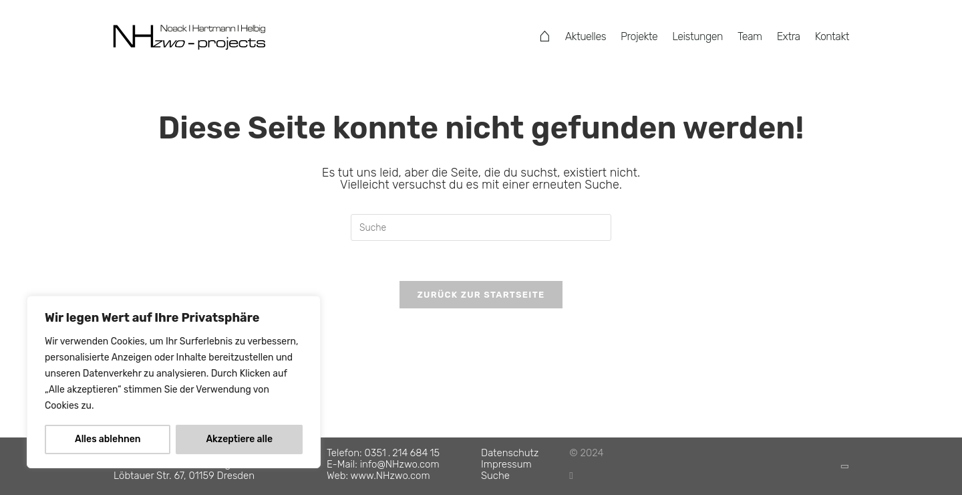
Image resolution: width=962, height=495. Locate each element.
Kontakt (832, 36)
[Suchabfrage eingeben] (481, 227)
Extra (788, 36)
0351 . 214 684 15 (402, 453)
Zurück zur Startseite (480, 295)
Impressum (506, 464)
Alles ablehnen (108, 439)
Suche (495, 476)
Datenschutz (509, 453)
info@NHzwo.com (400, 464)
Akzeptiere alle (239, 439)
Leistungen (697, 36)
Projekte (639, 36)
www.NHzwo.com (390, 476)
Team (750, 36)
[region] (174, 382)
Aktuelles (585, 36)
